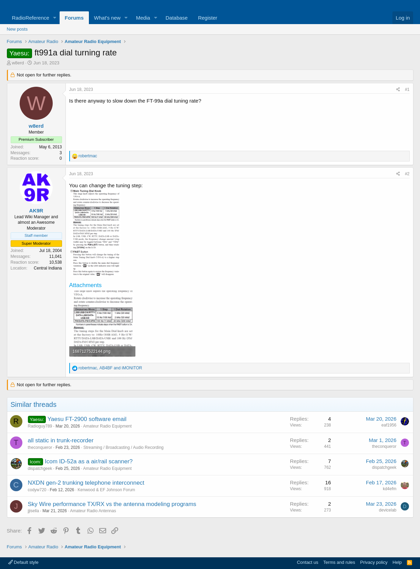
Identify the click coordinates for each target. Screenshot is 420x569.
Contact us (307, 562)
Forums (74, 18)
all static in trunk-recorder (61, 440)
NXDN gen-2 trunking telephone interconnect (86, 483)
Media (143, 18)
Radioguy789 (40, 426)
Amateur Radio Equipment (107, 426)
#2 (407, 173)
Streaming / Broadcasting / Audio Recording (123, 447)
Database (176, 18)
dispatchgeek (40, 468)
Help (397, 562)
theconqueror (40, 447)
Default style (23, 562)
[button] (55, 17)
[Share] (398, 90)
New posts (17, 29)
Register (207, 18)
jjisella (33, 510)
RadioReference (30, 18)
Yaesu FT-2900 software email (87, 419)
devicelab (388, 510)
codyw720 (37, 489)
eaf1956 (388, 425)
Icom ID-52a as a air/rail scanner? (89, 461)
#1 (407, 89)
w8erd (18, 62)
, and (110, 368)
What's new (107, 18)
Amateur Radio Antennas (93, 510)
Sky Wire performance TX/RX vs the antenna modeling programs (112, 504)
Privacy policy (373, 562)
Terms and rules (339, 562)
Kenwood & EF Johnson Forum (106, 489)
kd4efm (389, 488)
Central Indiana (48, 268)
